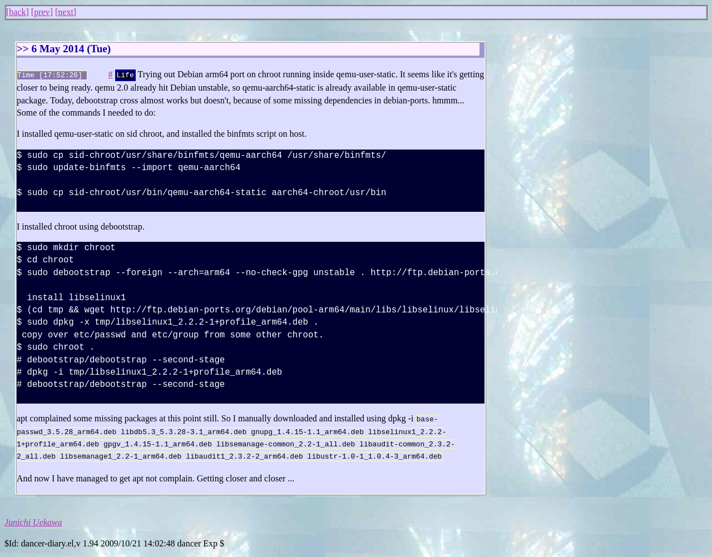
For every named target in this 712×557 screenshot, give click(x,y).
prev (42, 12)
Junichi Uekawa (33, 520)
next (65, 12)
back (17, 12)
